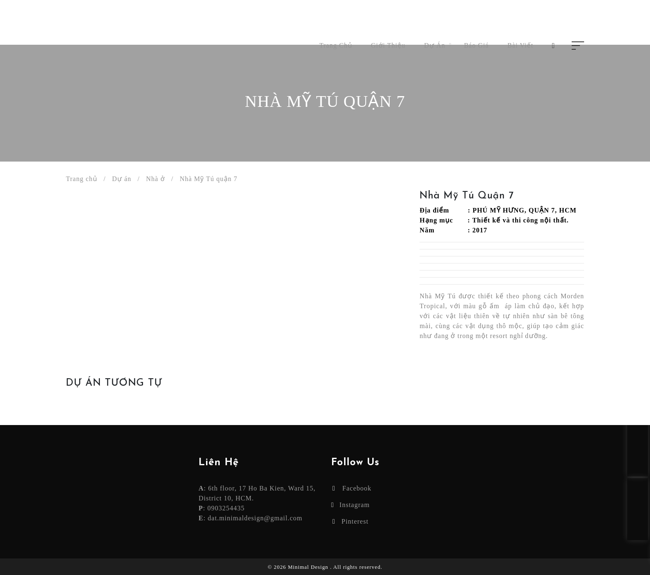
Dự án (434, 45)
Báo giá (476, 45)
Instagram (350, 504)
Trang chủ (335, 45)
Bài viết (520, 45)
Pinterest (350, 521)
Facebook (351, 488)
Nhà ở (155, 178)
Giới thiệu (388, 45)
